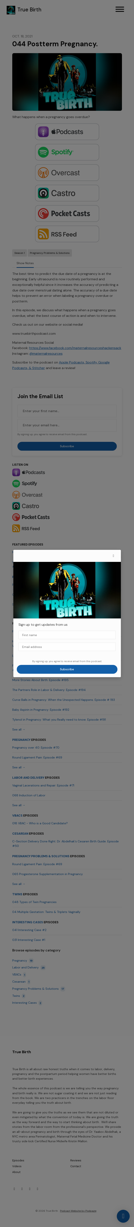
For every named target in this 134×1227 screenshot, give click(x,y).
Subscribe (67, 669)
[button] (113, 555)
